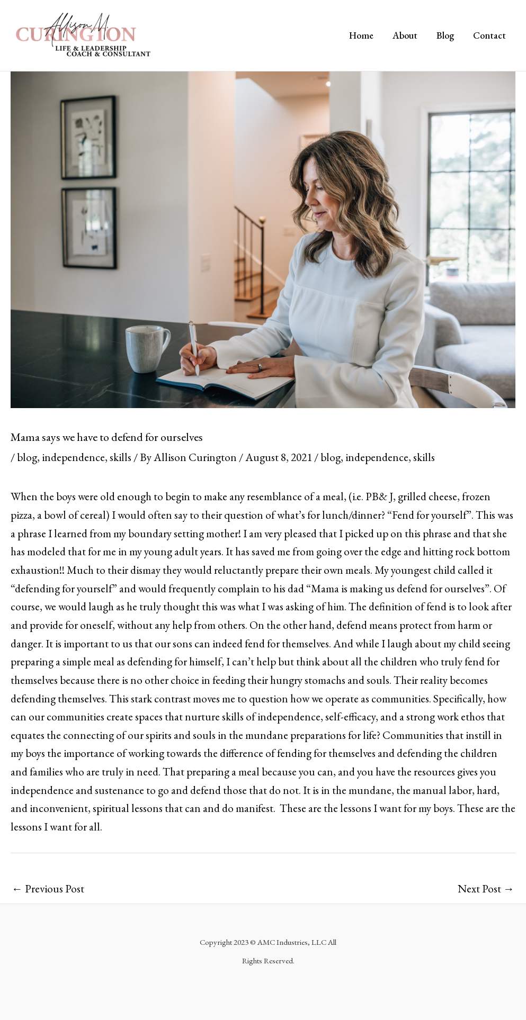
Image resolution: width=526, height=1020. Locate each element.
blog (27, 457)
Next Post (486, 888)
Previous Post (48, 888)
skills (120, 457)
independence (73, 457)
